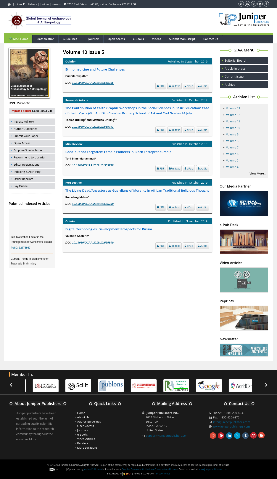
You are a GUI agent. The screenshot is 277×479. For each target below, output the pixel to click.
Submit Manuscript (182, 39)
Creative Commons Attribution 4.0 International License (150, 469)
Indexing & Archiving (27, 172)
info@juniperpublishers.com (231, 422)
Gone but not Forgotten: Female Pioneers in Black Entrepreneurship (118, 152)
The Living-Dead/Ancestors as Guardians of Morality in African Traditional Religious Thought (137, 190)
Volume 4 (232, 167)
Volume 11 (233, 121)
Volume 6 (232, 154)
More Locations (87, 447)
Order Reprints (23, 179)
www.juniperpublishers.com (231, 426)
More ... (34, 439)
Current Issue (234, 76)
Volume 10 (233, 128)
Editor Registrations (26, 164)
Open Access (116, 39)
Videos (156, 39)
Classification (46, 39)
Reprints (82, 443)
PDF (160, 86)
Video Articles (86, 439)
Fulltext (174, 86)
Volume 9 (232, 134)
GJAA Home (18, 39)
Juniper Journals (50, 4)
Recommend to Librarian (30, 157)
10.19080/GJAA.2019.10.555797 (93, 126)
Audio (202, 86)
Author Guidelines (25, 129)
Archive (230, 84)
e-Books (138, 39)
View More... (258, 173)
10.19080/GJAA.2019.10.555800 (93, 242)
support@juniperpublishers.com (167, 436)
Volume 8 (232, 141)
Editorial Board (235, 60)
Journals (93, 39)
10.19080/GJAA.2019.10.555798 (93, 165)
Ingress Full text (24, 121)
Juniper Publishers (25, 4)
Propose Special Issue (28, 150)
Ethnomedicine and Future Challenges (95, 69)
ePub (189, 86)
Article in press (235, 68)
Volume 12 (233, 115)
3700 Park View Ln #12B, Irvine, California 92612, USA (100, 4)
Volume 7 (232, 147)
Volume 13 (233, 108)
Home (81, 413)
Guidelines (72, 39)
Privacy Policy (163, 473)
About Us (83, 417)
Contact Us (210, 39)
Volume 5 (232, 160)
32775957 (24, 251)
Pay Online (21, 186)
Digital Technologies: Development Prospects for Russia (108, 229)
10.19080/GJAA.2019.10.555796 (93, 82)
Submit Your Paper (26, 136)
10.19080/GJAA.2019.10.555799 (93, 204)
